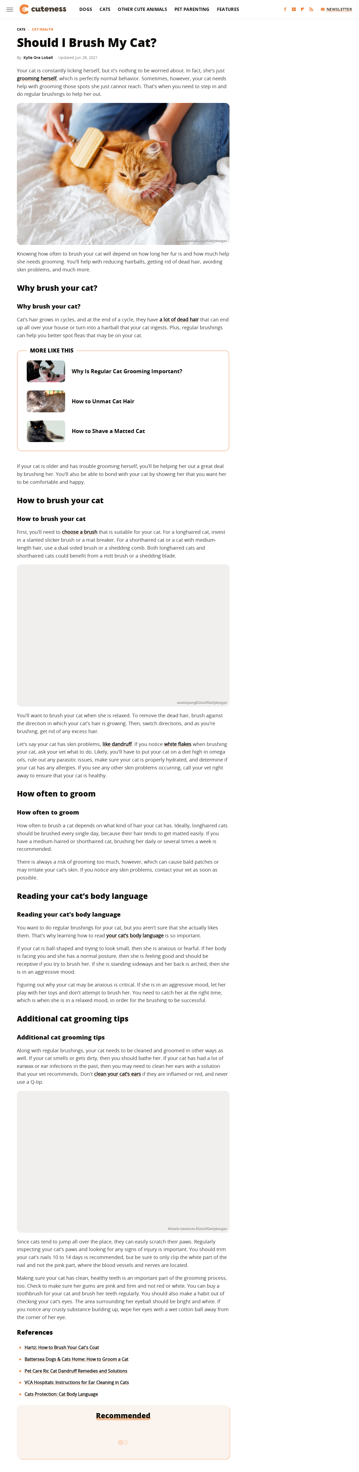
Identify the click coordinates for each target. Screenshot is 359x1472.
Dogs (85, 9)
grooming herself (36, 78)
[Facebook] (285, 9)
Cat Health (42, 29)
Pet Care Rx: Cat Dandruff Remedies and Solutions (76, 1371)
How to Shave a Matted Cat (108, 431)
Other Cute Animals (142, 9)
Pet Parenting (192, 9)
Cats (104, 9)
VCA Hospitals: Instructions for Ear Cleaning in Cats (77, 1382)
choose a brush (79, 532)
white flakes (177, 744)
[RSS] (311, 9)
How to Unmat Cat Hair (103, 401)
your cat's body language (135, 935)
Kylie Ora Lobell (38, 57)
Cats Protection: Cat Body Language (61, 1394)
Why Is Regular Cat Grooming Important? (127, 371)
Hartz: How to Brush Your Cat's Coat (62, 1347)
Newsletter (336, 9)
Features (228, 9)
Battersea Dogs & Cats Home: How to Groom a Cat (76, 1359)
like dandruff (117, 744)
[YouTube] (293, 9)
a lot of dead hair (179, 319)
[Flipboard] (302, 9)
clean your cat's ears (117, 1074)
